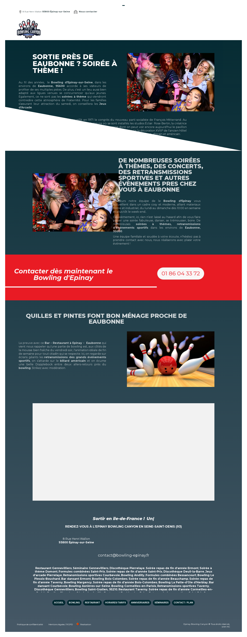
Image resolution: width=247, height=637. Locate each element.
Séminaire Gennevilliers (90, 568)
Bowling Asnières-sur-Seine (89, 586)
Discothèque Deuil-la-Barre (183, 571)
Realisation (85, 624)
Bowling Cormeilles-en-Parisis (133, 586)
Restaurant (133, 28)
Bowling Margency (78, 582)
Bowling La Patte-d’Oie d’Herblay (183, 582)
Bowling (116, 28)
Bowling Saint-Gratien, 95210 (96, 589)
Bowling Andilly (132, 575)
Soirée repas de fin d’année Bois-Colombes (125, 582)
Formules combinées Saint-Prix (82, 571)
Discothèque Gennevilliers (54, 589)
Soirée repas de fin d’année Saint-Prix (134, 571)
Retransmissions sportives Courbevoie (91, 575)
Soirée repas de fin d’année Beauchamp (158, 578)
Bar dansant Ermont (76, 578)
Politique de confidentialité (30, 624)
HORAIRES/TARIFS (153, 28)
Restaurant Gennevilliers (53, 568)
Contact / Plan (216, 28)
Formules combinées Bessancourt (171, 575)
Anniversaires (176, 28)
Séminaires (196, 28)
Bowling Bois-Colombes (109, 578)
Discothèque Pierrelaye (127, 568)
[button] (217, 288)
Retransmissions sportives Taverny (183, 586)
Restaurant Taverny (133, 589)
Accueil (103, 28)
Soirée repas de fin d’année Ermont (172, 568)
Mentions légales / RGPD (61, 624)
